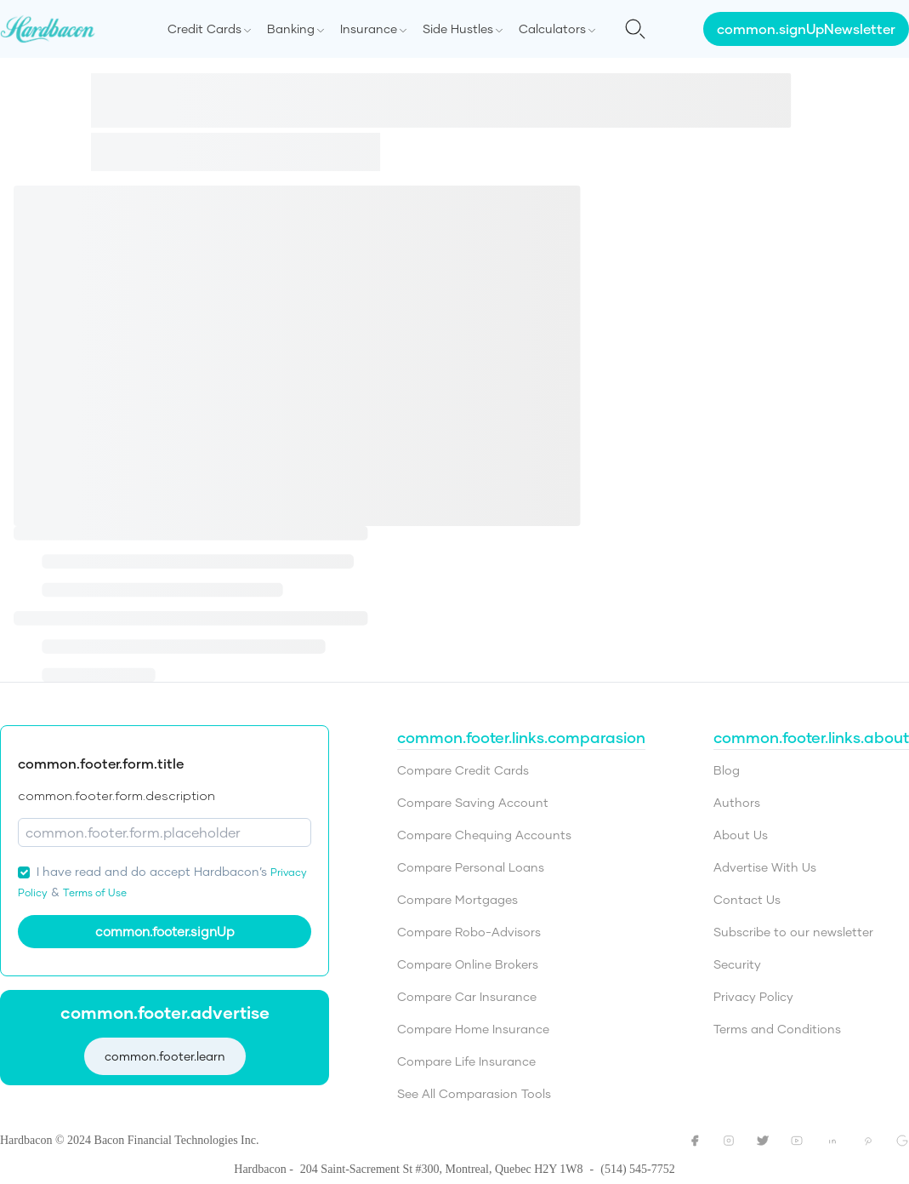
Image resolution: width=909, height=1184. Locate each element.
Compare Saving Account (472, 802)
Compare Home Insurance (473, 1028)
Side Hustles (458, 28)
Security (737, 964)
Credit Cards (204, 28)
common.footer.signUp (165, 931)
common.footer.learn (165, 1056)
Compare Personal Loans (470, 867)
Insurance (368, 28)
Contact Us (747, 899)
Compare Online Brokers (467, 964)
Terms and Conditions (777, 1028)
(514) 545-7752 (637, 1169)
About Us (740, 834)
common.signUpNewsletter (806, 28)
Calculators (552, 28)
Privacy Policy (753, 996)
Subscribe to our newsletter (793, 931)
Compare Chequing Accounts (484, 834)
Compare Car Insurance (467, 996)
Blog (726, 770)
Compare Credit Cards (463, 770)
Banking (291, 28)
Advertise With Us (764, 867)
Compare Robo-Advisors (469, 931)
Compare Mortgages (457, 899)
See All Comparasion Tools (474, 1093)
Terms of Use (95, 892)
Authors (736, 802)
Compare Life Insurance (466, 1061)
